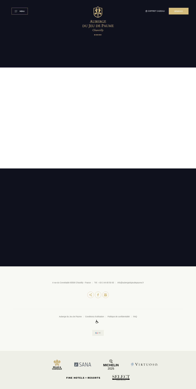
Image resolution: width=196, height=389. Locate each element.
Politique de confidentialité (119, 316)
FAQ (135, 316)
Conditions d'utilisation (94, 316)
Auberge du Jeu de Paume (70, 316)
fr (100, 333)
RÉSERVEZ (178, 11)
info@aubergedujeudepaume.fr (130, 283)
